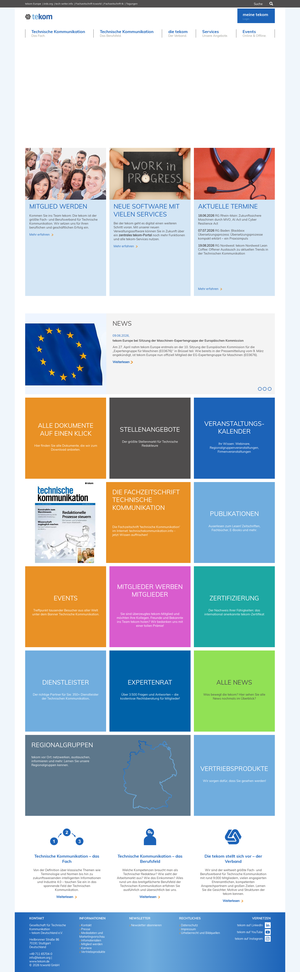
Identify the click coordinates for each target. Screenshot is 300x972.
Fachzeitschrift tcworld (89, 3)
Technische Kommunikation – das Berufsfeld (150, 858)
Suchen (271, 3)
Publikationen (234, 514)
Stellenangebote (150, 429)
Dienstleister (65, 682)
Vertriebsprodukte (234, 769)
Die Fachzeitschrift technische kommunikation (146, 500)
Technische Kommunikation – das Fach (66, 858)
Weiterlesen (121, 362)
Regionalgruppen (62, 745)
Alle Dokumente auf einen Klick (65, 429)
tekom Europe (33, 3)
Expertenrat (150, 682)
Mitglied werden (58, 206)
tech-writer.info (64, 3)
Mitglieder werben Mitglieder (150, 591)
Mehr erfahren (40, 234)
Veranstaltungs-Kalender (234, 427)
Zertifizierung (234, 598)
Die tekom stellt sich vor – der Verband (233, 858)
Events (66, 598)
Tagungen (132, 3)
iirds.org (48, 3)
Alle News (234, 682)
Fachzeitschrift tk (114, 3)
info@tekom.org (39, 958)
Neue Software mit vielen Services (147, 210)
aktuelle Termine (228, 206)
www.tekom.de (39, 961)
